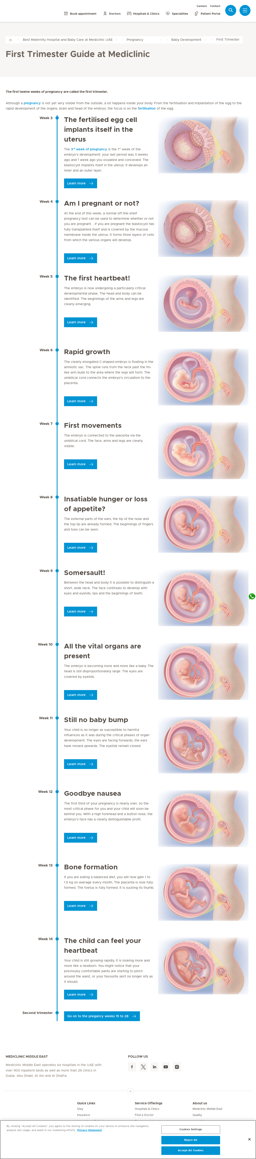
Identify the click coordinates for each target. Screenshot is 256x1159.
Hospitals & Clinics (147, 1109)
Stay (80, 1109)
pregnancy (32, 103)
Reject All (190, 1140)
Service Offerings (148, 1103)
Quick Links (86, 1103)
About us (200, 1103)
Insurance (83, 1115)
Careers (202, 6)
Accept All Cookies (190, 1150)
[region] (128, 1139)
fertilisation (147, 108)
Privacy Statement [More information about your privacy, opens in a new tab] (89, 1130)
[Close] (249, 1139)
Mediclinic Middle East (207, 1109)
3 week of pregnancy (91, 149)
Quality (197, 1115)
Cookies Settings (191, 1129)
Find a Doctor (144, 1115)
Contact (215, 6)
